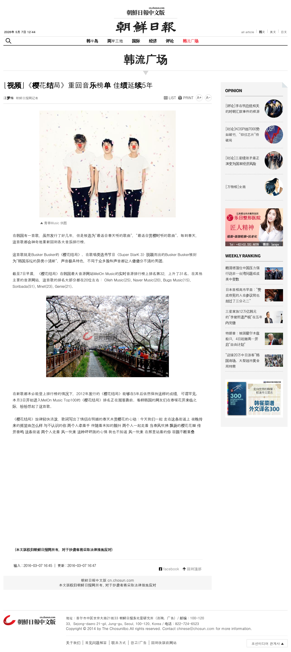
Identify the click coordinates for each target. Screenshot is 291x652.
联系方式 (118, 642)
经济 (153, 41)
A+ (199, 97)
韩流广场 (190, 41)
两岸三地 (115, 41)
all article (247, 32)
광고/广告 (138, 642)
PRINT (185, 97)
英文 (273, 32)
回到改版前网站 (164, 642)
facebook (169, 569)
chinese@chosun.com (196, 628)
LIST (170, 97)
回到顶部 (192, 569)
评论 (169, 41)
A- (208, 97)
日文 (284, 32)
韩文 (262, 32)
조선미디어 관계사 (265, 643)
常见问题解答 (96, 642)
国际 (136, 41)
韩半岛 (92, 41)
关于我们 (73, 642)
